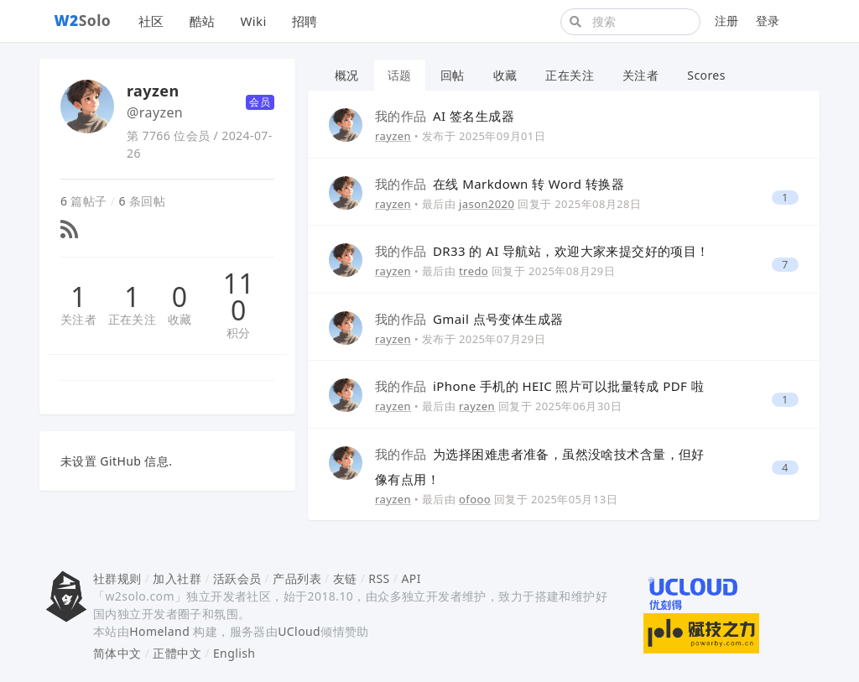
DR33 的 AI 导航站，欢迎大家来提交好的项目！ (542, 250)
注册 (727, 21)
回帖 (452, 75)
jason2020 (486, 203)
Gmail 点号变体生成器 (469, 318)
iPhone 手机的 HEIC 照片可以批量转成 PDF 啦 (539, 385)
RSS (378, 578)
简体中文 (117, 653)
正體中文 (177, 653)
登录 (768, 21)
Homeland (159, 631)
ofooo (475, 499)
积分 (238, 333)
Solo (83, 20)
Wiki (253, 21)
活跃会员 (237, 578)
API (410, 578)
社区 (151, 21)
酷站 (203, 21)
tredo (473, 271)
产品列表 (297, 578)
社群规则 (117, 578)
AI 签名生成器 (444, 115)
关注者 (78, 319)
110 (238, 297)
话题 (400, 75)
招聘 (305, 21)
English (234, 653)
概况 (347, 75)
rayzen (393, 135)
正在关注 (132, 319)
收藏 (180, 319)
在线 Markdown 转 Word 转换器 (499, 183)
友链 (345, 578)
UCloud (299, 631)
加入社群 (177, 578)
